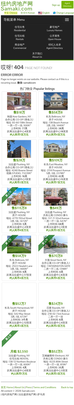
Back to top (67, 387)
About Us (19, 387)
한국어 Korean (28, 12)
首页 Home (7, 387)
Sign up (56, 5)
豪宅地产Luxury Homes (54, 28)
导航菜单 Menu (14, 20)
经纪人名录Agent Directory (54, 46)
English (44, 12)
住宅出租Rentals (20, 37)
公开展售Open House (54, 37)
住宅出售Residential (20, 28)
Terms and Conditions (44, 387)
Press (29, 387)
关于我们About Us (37, 55)
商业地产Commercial (19, 46)
